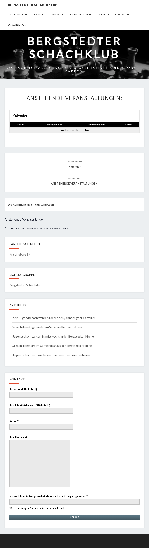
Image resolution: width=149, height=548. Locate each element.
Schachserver (17, 24)
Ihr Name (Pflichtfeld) (41, 391)
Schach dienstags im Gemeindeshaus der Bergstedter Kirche (52, 346)
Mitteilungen (16, 14)
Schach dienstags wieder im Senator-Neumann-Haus (47, 327)
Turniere (54, 14)
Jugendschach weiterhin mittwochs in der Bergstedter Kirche (53, 336)
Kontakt (120, 14)
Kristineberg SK (19, 254)
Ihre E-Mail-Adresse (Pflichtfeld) (41, 407)
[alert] (74, 229)
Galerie (101, 14)
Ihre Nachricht (39, 461)
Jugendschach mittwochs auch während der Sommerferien (51, 355)
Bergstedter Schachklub (33, 4)
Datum (20, 124)
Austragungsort (96, 124)
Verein (37, 14)
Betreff (41, 423)
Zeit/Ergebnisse (53, 124)
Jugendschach (78, 14)
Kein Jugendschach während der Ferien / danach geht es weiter (53, 318)
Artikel (128, 124)
